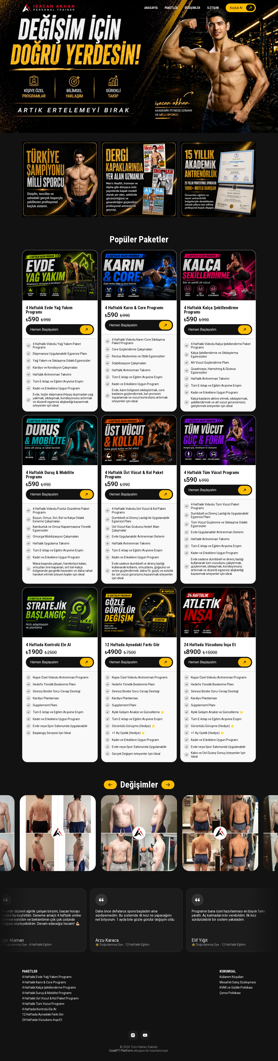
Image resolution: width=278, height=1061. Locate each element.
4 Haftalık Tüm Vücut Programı (43, 1003)
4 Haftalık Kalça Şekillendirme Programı (49, 987)
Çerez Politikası (230, 993)
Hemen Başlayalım (44, 329)
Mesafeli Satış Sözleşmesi (238, 982)
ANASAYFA (151, 8)
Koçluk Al (236, 8)
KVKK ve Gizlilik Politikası (236, 987)
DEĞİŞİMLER (192, 8)
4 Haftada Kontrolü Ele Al (39, 1009)
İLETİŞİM (213, 8)
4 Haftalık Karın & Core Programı (44, 982)
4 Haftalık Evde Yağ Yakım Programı (46, 977)
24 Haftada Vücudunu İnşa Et (42, 1020)
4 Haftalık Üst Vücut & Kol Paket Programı (50, 998)
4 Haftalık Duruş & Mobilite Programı (46, 993)
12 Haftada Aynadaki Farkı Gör (43, 1014)
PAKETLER (171, 8)
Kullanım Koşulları (231, 977)
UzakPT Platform (121, 1050)
